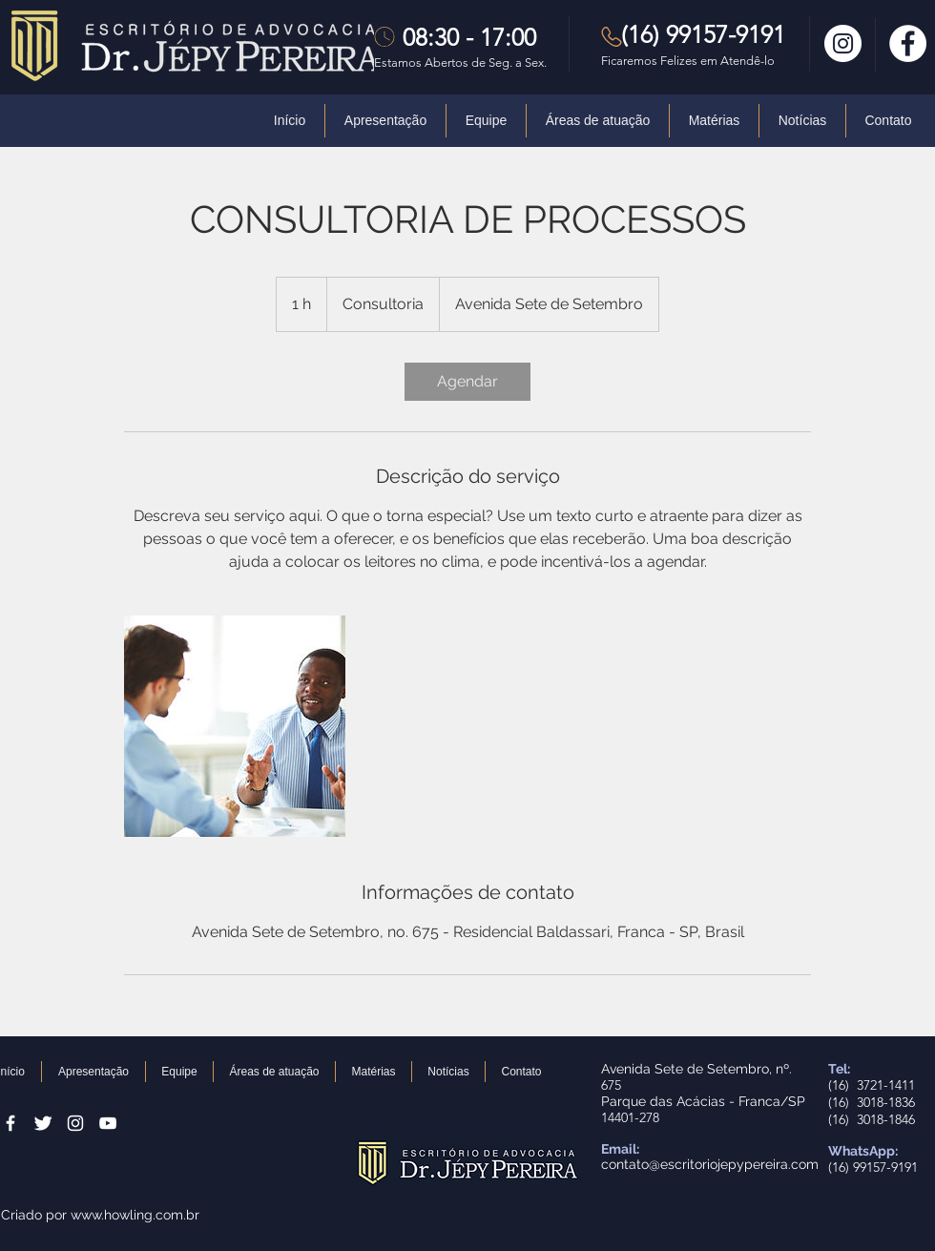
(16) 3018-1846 (871, 1119)
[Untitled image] (234, 726)
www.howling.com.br (135, 1214)
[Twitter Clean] (42, 1123)
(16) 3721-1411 (871, 1085)
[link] (467, 382)
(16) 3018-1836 (871, 1102)
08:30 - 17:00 (469, 37)
